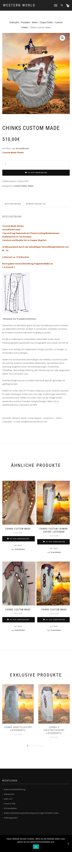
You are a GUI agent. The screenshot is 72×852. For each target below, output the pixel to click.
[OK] (68, 843)
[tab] (13, 204)
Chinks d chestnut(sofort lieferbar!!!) (54, 730)
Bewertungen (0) (36, 204)
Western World (19, 5)
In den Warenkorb (37, 173)
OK (35, 847)
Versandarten (10, 808)
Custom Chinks (20, 185)
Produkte (25, 22)
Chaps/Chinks (46, 22)
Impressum (9, 794)
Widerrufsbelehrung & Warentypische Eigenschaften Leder (31, 813)
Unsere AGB (9, 803)
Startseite (14, 22)
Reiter (35, 22)
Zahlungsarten (11, 817)
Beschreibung (13, 204)
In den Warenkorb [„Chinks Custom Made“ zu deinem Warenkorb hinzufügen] (19, 539)
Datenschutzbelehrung (14, 789)
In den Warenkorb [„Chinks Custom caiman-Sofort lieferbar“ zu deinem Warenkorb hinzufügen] (55, 542)
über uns (8, 798)
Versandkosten (22, 148)
